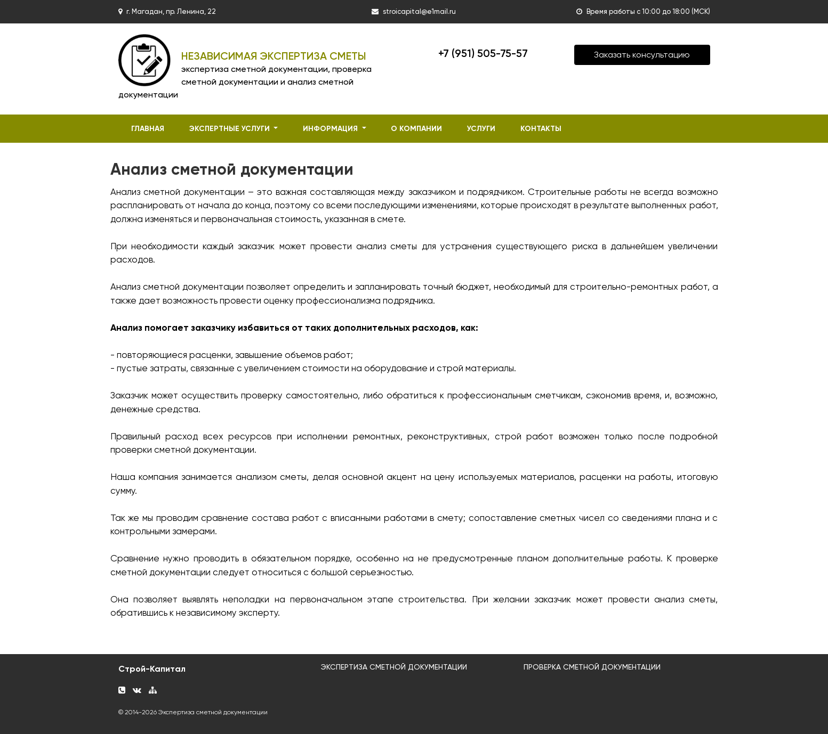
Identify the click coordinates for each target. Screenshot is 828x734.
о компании (416, 128)
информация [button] (331, 128)
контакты (540, 128)
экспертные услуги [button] (230, 128)
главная (147, 128)
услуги (481, 128)
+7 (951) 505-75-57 (483, 53)
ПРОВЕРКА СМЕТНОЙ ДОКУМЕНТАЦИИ (592, 667)
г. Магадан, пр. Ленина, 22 (171, 11)
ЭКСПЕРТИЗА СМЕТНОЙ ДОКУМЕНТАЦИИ (394, 667)
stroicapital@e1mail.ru (419, 11)
